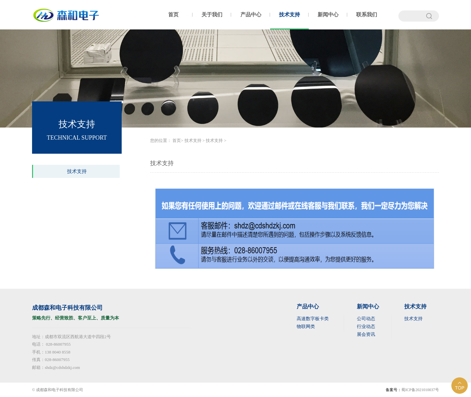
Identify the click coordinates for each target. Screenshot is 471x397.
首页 (173, 14)
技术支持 (289, 14)
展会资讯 (366, 334)
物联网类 (306, 326)
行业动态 (366, 326)
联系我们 (366, 14)
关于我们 (211, 14)
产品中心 (250, 14)
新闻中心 (328, 14)
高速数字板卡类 (313, 318)
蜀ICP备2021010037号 (420, 390)
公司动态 (366, 318)
